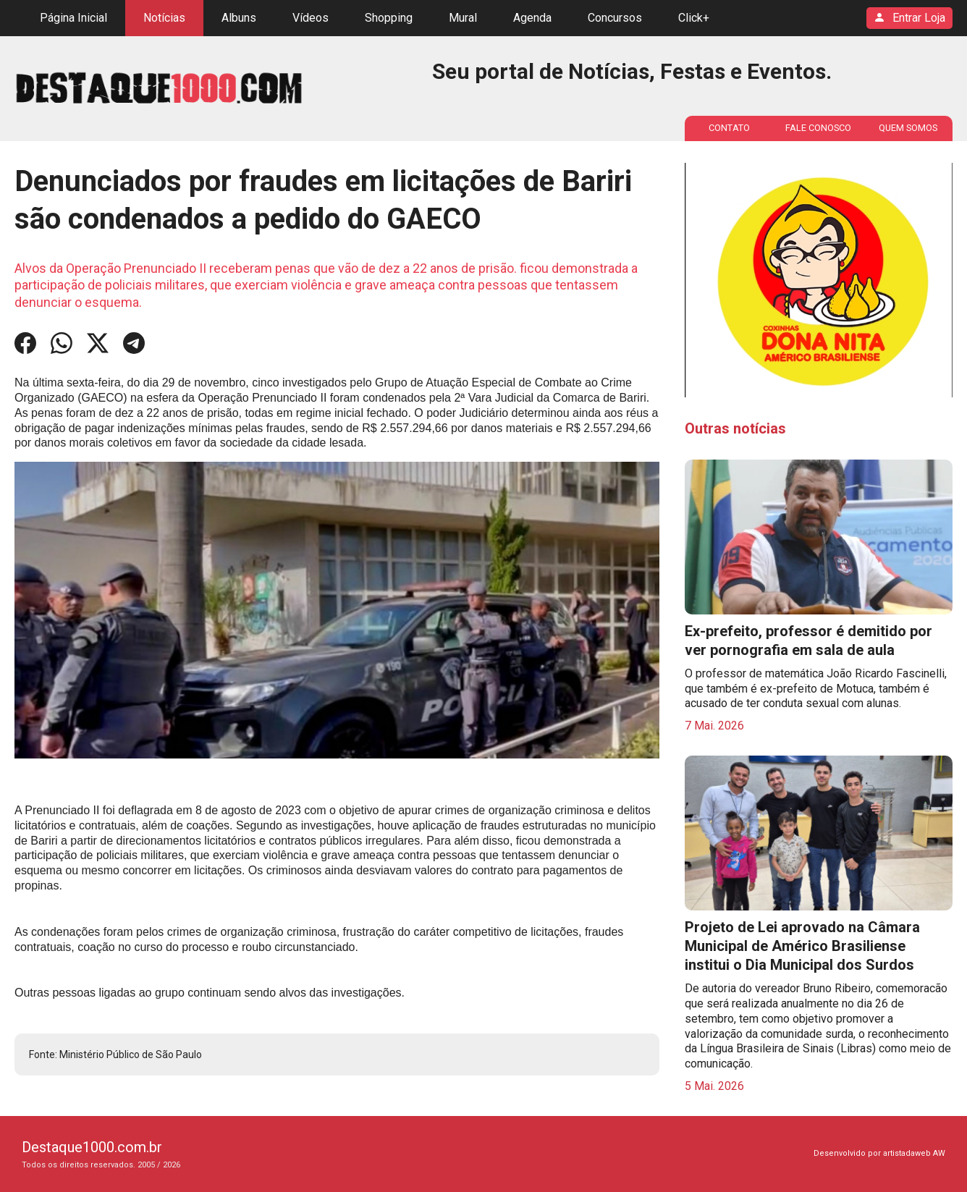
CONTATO (729, 127)
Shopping (389, 18)
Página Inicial (73, 18)
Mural (463, 18)
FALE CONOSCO (818, 127)
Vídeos (310, 18)
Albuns (238, 18)
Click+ (693, 18)
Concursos (615, 18)
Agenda (532, 18)
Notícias (164, 18)
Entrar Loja (909, 18)
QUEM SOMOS (908, 127)
